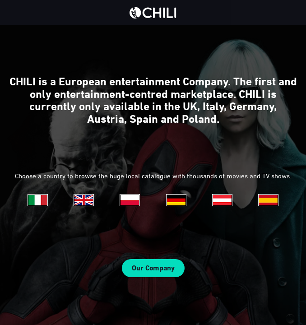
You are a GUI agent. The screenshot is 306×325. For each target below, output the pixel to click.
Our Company (153, 268)
